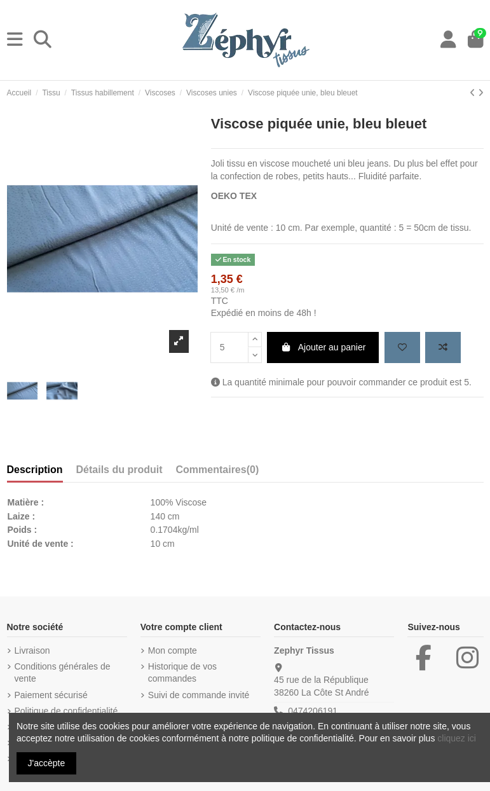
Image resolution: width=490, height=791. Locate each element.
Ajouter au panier (322, 347)
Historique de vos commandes (182, 672)
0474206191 (312, 711)
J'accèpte (46, 763)
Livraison (32, 650)
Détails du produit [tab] (119, 469)
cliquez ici (456, 738)
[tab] (217, 472)
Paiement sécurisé (51, 695)
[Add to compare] (443, 347)
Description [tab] (35, 469)
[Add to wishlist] (402, 347)
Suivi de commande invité (199, 695)
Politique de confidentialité (66, 711)
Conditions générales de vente (63, 672)
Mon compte (172, 650)
